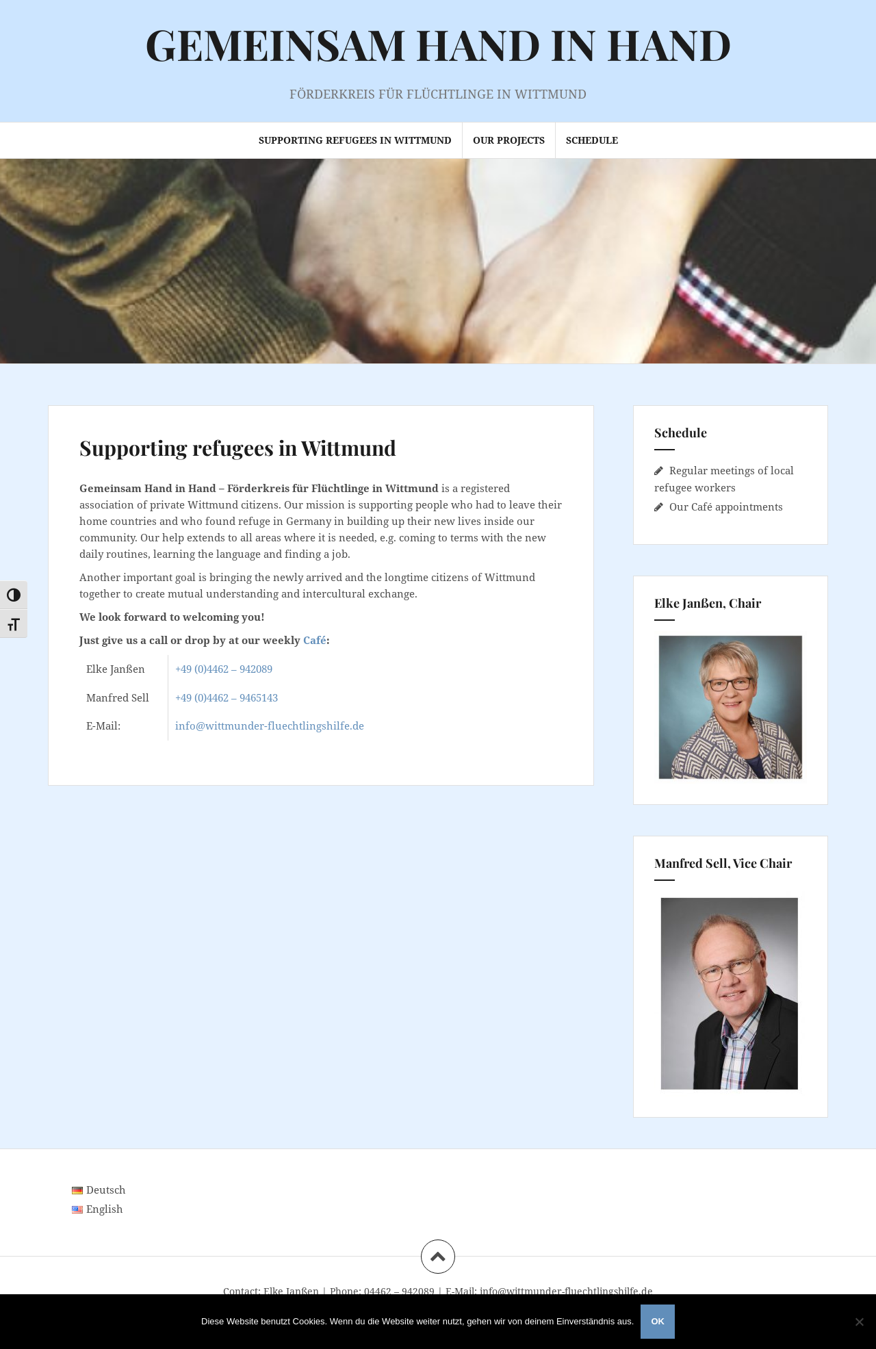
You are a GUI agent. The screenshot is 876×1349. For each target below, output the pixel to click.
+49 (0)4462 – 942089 (223, 669)
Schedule (592, 139)
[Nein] (859, 1321)
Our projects (509, 139)
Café (314, 640)
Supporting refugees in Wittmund (355, 139)
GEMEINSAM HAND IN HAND (438, 43)
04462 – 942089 (399, 1291)
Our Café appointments (726, 506)
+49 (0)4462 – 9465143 (226, 697)
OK (658, 1321)
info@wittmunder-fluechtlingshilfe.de (269, 725)
